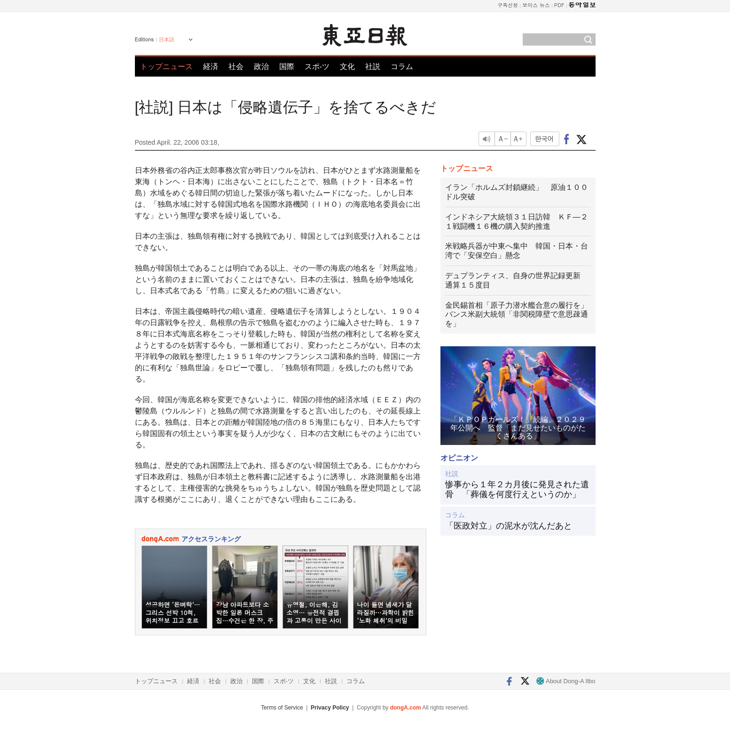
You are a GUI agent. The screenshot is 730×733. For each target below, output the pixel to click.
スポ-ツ (317, 66)
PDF (559, 4)
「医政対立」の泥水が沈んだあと (508, 525)
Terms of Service (282, 707)
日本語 (166, 39)
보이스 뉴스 (536, 4)
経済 (210, 66)
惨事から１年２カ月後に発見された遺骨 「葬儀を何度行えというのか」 (517, 489)
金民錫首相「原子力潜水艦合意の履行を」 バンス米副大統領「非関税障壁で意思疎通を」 (520, 314)
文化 (347, 66)
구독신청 (507, 4)
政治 (261, 66)
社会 (235, 66)
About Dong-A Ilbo (565, 681)
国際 (286, 66)
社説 (372, 66)
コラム (402, 66)
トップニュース (166, 66)
